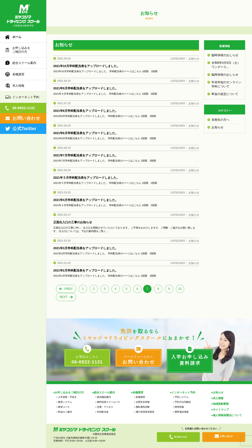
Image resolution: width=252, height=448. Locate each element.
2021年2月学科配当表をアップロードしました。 (85, 270)
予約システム (182, 393)
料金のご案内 (65, 407)
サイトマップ (221, 405)
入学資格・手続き (67, 393)
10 (179, 288)
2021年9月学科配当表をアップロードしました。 (85, 88)
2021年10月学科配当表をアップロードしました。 (86, 66)
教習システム (65, 397)
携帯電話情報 (182, 407)
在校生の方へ (220, 119)
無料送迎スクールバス (108, 397)
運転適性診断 (143, 402)
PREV (68, 288)
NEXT (63, 297)
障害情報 (179, 402)
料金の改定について (225, 94)
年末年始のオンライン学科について (226, 84)
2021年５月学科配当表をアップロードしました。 (86, 177)
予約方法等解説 (183, 397)
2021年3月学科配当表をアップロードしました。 (85, 248)
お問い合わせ (26, 118)
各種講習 (18, 74)
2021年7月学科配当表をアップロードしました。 (85, 155)
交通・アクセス (105, 402)
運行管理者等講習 (145, 407)
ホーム (16, 37)
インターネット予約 (25, 97)
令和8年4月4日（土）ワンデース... (226, 65)
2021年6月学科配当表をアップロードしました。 (85, 133)
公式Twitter (24, 128)
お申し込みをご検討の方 (21, 49)
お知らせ (193, 58)
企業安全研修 (143, 397)
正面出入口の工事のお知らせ (72, 222)
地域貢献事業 (221, 399)
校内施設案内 (104, 393)
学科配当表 (102, 407)
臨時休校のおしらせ (225, 55)
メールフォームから (138, 360)
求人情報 (18, 85)
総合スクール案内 (24, 63)
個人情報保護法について (227, 411)
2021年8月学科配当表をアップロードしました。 (85, 110)
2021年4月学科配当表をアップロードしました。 (85, 200)
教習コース (64, 402)
